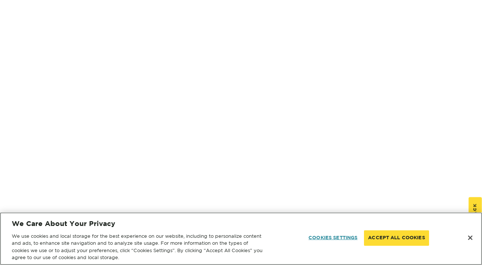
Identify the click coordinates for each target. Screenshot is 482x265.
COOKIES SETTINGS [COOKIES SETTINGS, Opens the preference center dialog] (332, 238)
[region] (241, 238)
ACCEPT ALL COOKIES (396, 238)
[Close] (470, 238)
